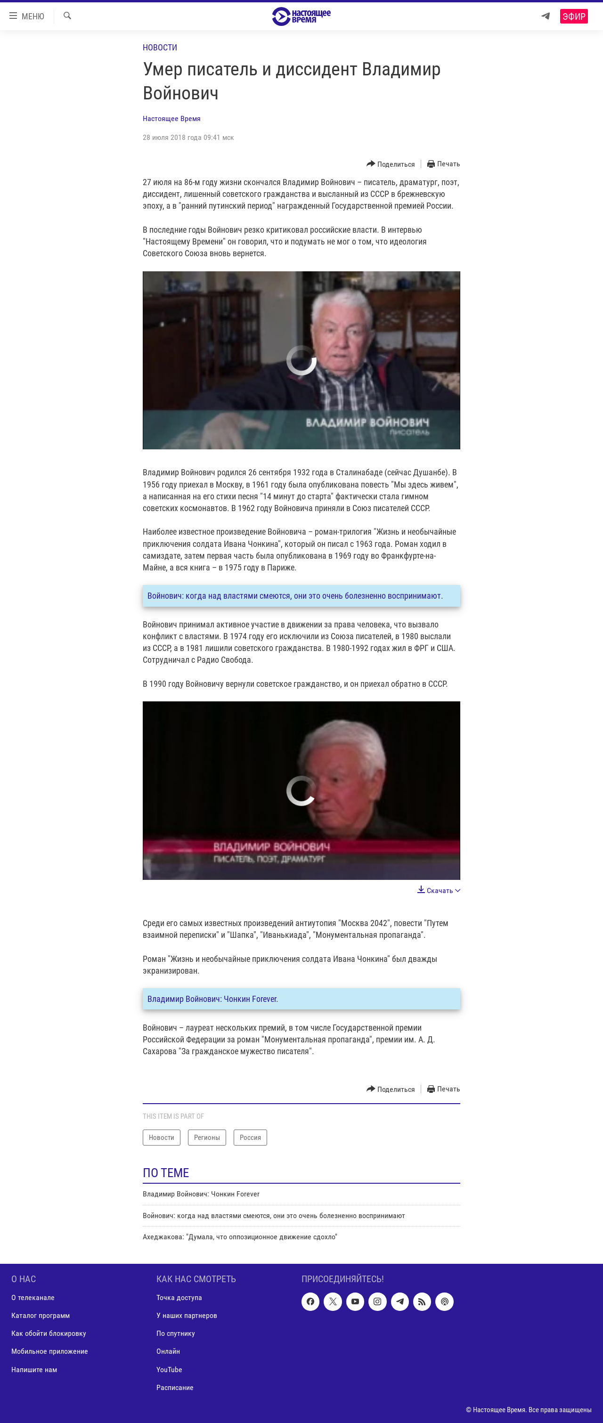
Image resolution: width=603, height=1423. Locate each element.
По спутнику (175, 1333)
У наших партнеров (186, 1315)
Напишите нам (34, 1369)
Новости (160, 47)
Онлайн (168, 1351)
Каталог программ (40, 1315)
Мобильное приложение (49, 1351)
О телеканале (33, 1297)
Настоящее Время (172, 118)
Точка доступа (179, 1297)
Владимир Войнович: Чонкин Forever (211, 999)
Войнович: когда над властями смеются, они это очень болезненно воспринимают (294, 596)
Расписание (175, 1386)
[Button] (391, 164)
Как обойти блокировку (48, 1333)
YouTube (169, 1369)
